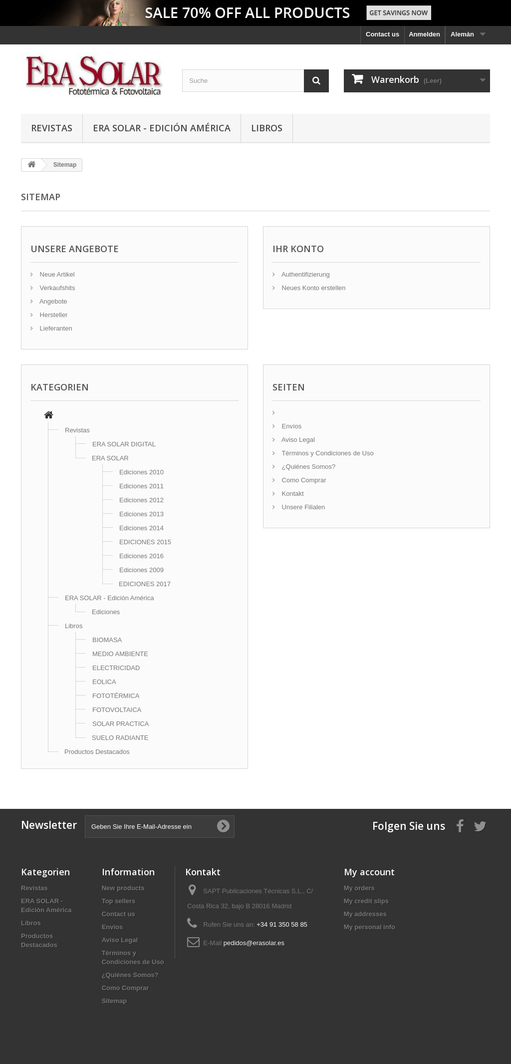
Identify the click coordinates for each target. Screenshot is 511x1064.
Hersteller (52, 315)
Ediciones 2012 (141, 500)
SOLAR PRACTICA (120, 723)
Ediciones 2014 (141, 528)
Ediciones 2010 (141, 472)
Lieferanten (55, 328)
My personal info (369, 927)
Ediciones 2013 (141, 514)
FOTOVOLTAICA (116, 709)
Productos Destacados (97, 751)
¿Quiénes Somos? (307, 466)
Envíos (290, 426)
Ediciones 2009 (141, 570)
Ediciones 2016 (141, 556)
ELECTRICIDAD (116, 668)
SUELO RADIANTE (120, 737)
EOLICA (104, 682)
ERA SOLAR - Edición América (162, 128)
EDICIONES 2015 (145, 542)
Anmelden (424, 34)
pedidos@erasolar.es (254, 943)
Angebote (52, 301)
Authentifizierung (305, 274)
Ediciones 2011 (141, 486)
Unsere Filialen (302, 507)
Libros (266, 128)
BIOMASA (107, 640)
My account (369, 872)
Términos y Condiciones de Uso (327, 453)
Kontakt (292, 493)
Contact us (382, 34)
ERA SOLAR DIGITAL (124, 444)
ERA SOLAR (110, 458)
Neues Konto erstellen (313, 288)
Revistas (51, 128)
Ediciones (106, 612)
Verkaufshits (56, 288)
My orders (359, 888)
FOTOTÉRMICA (115, 696)
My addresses (365, 914)
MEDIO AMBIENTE (120, 654)
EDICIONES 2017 (145, 584)
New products (123, 888)
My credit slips (366, 901)
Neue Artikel (56, 274)
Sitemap (114, 1001)
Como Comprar (303, 480)
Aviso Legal (297, 439)
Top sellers (119, 901)
